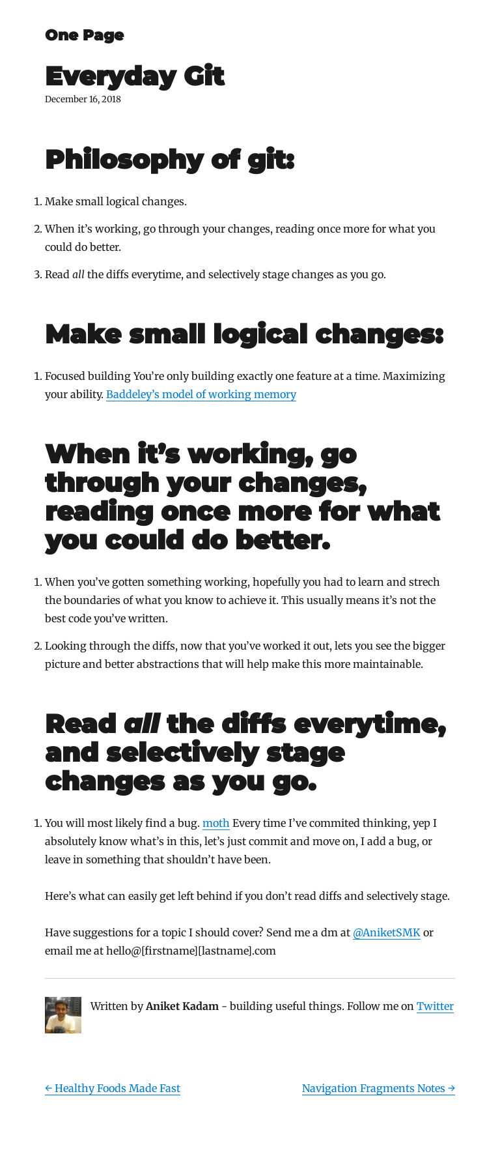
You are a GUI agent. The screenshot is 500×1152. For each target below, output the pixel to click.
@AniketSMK (387, 932)
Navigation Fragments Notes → (378, 1088)
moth (216, 822)
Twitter (435, 1006)
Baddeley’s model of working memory (201, 394)
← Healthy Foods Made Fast (112, 1088)
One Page (84, 35)
